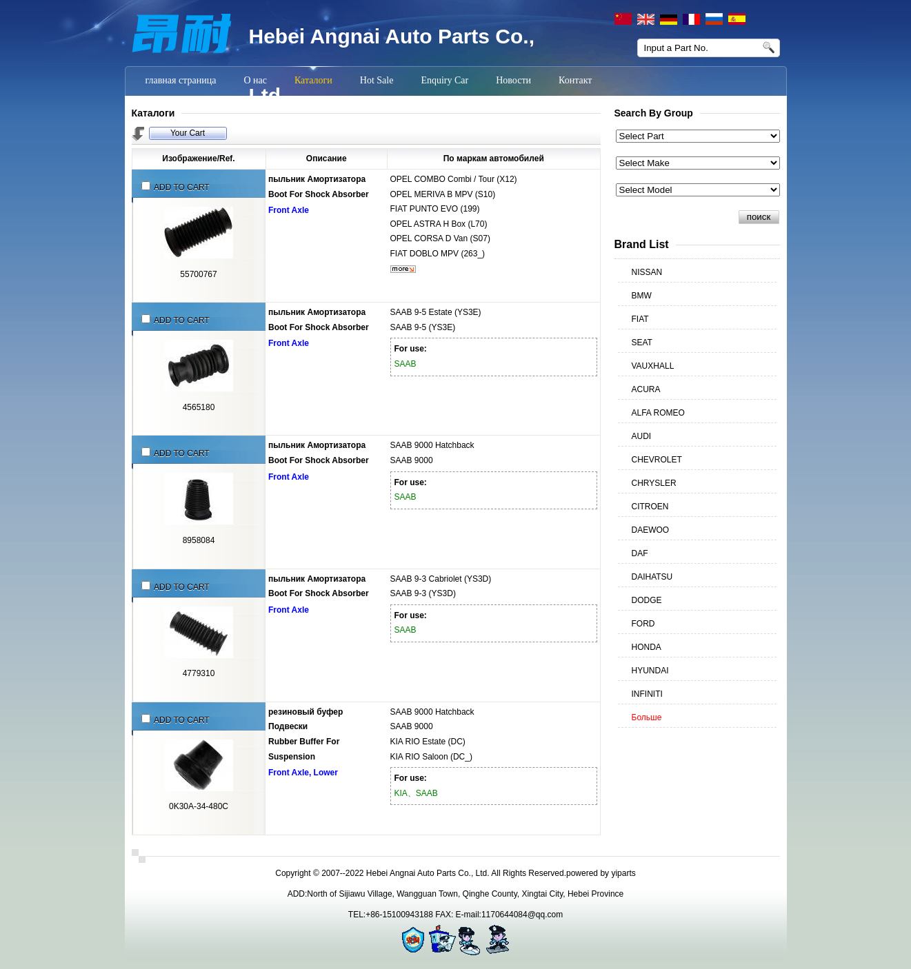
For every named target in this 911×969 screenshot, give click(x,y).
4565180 (199, 407)
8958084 (199, 540)
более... (403, 269)
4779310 (199, 673)
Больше (647, 717)
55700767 (198, 274)
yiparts (623, 873)
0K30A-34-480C (198, 806)
